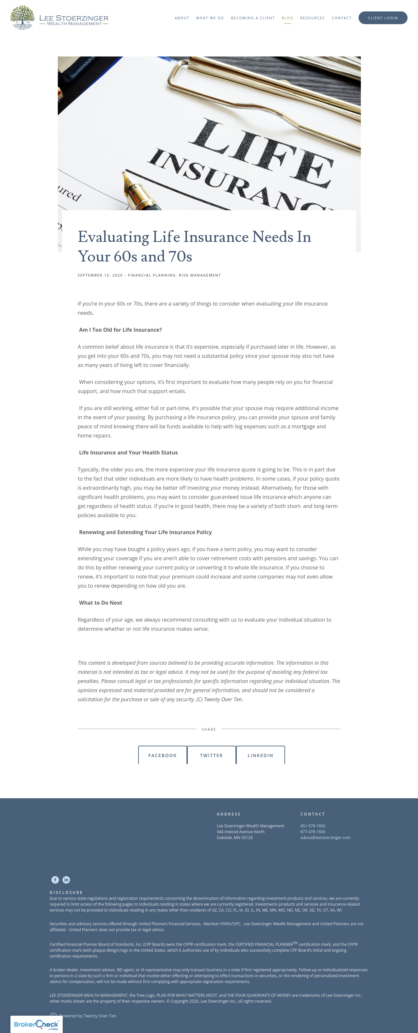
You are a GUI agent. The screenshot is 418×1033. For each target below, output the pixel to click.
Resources (312, 18)
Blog (288, 18)
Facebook (162, 755)
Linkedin (260, 755)
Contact (342, 18)
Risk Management (200, 275)
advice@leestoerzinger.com (325, 837)
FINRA (225, 924)
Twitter (211, 755)
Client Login (383, 18)
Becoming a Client (253, 18)
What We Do (210, 18)
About (182, 18)
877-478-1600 (312, 831)
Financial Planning (152, 275)
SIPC (237, 924)
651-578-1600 (312, 826)
